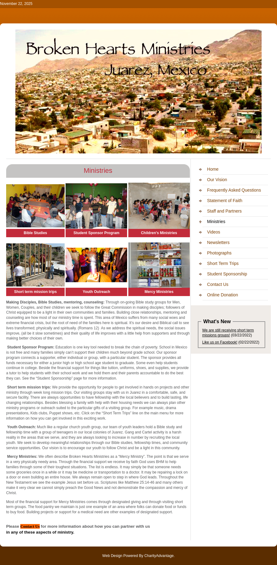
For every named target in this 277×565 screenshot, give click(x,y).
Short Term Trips (216, 263)
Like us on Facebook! (219, 342)
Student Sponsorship (220, 273)
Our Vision (210, 179)
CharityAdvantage (159, 556)
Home (206, 169)
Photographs (212, 252)
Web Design (112, 556)
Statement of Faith (218, 200)
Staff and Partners (218, 211)
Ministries (209, 221)
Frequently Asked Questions (227, 190)
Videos (207, 232)
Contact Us (211, 284)
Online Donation (216, 294)
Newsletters (212, 242)
